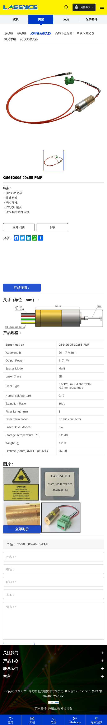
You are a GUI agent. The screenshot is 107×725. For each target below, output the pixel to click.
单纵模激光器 (85, 33)
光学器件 (91, 19)
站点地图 (66, 708)
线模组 (21, 33)
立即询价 (19, 227)
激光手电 (10, 39)
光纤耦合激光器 (40, 33)
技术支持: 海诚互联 (47, 708)
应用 (66, 19)
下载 (52, 227)
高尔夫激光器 (29, 39)
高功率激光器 (64, 33)
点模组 (8, 33)
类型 (41, 19)
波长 (16, 19)
